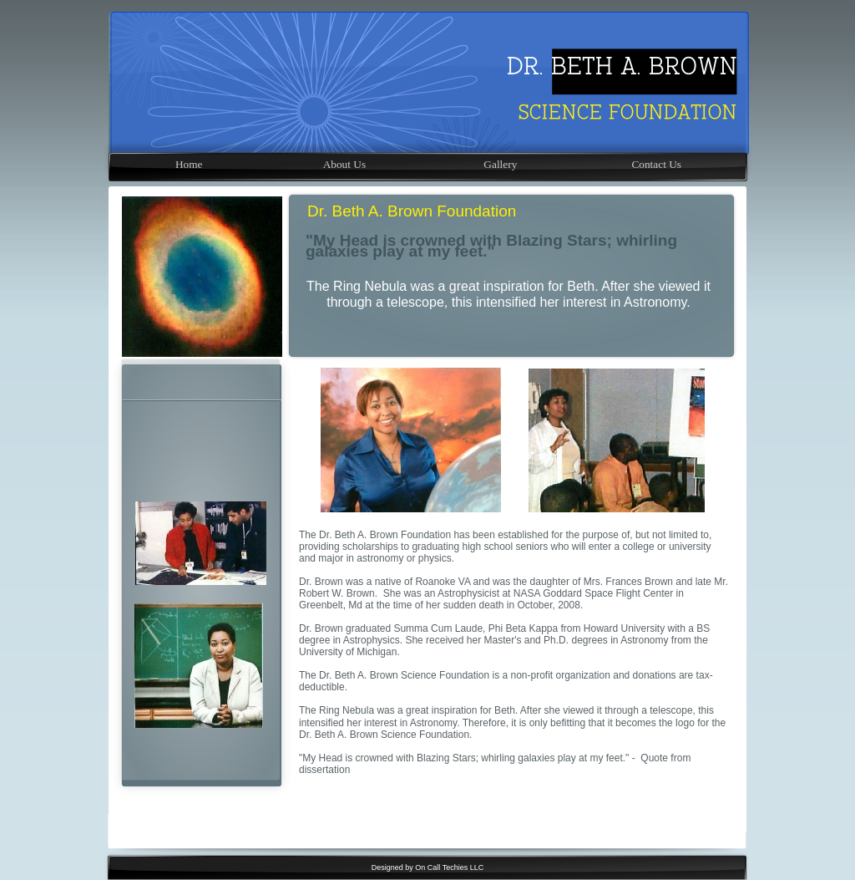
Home (189, 164)
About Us (344, 164)
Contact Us (656, 164)
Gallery (500, 164)
